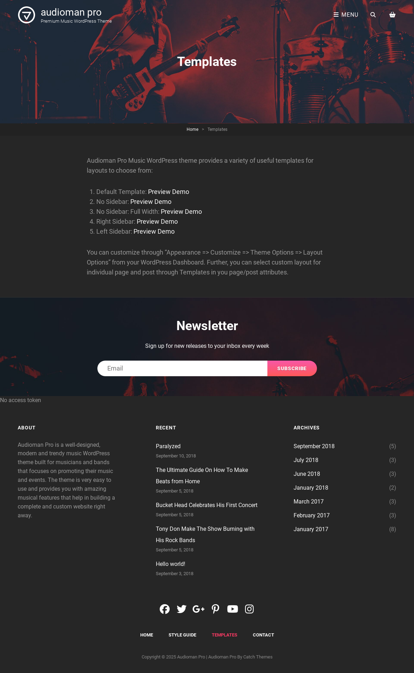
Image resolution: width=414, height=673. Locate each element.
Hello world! (170, 564)
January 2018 (311, 487)
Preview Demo (168, 191)
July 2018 (306, 460)
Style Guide (182, 635)
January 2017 (311, 529)
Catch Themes (258, 657)
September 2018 (314, 446)
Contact (263, 635)
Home (192, 129)
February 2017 (312, 515)
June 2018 (307, 474)
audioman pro (71, 12)
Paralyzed (168, 446)
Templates (224, 635)
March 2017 (309, 501)
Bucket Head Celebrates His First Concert (206, 505)
